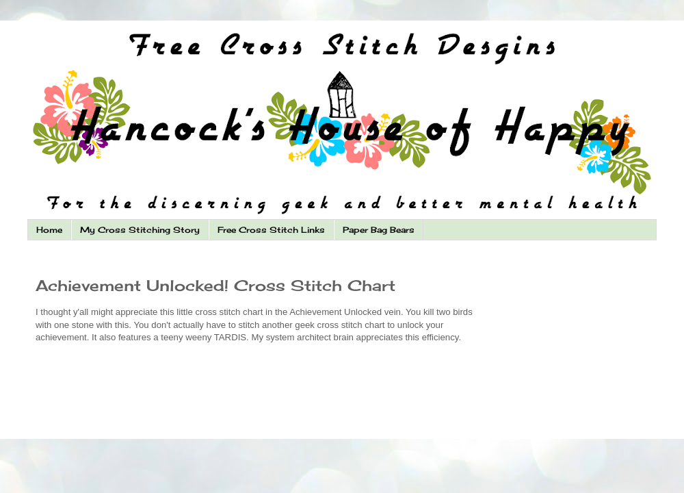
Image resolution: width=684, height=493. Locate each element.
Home (49, 230)
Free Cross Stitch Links (271, 230)
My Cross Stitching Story (140, 230)
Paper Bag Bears (379, 230)
